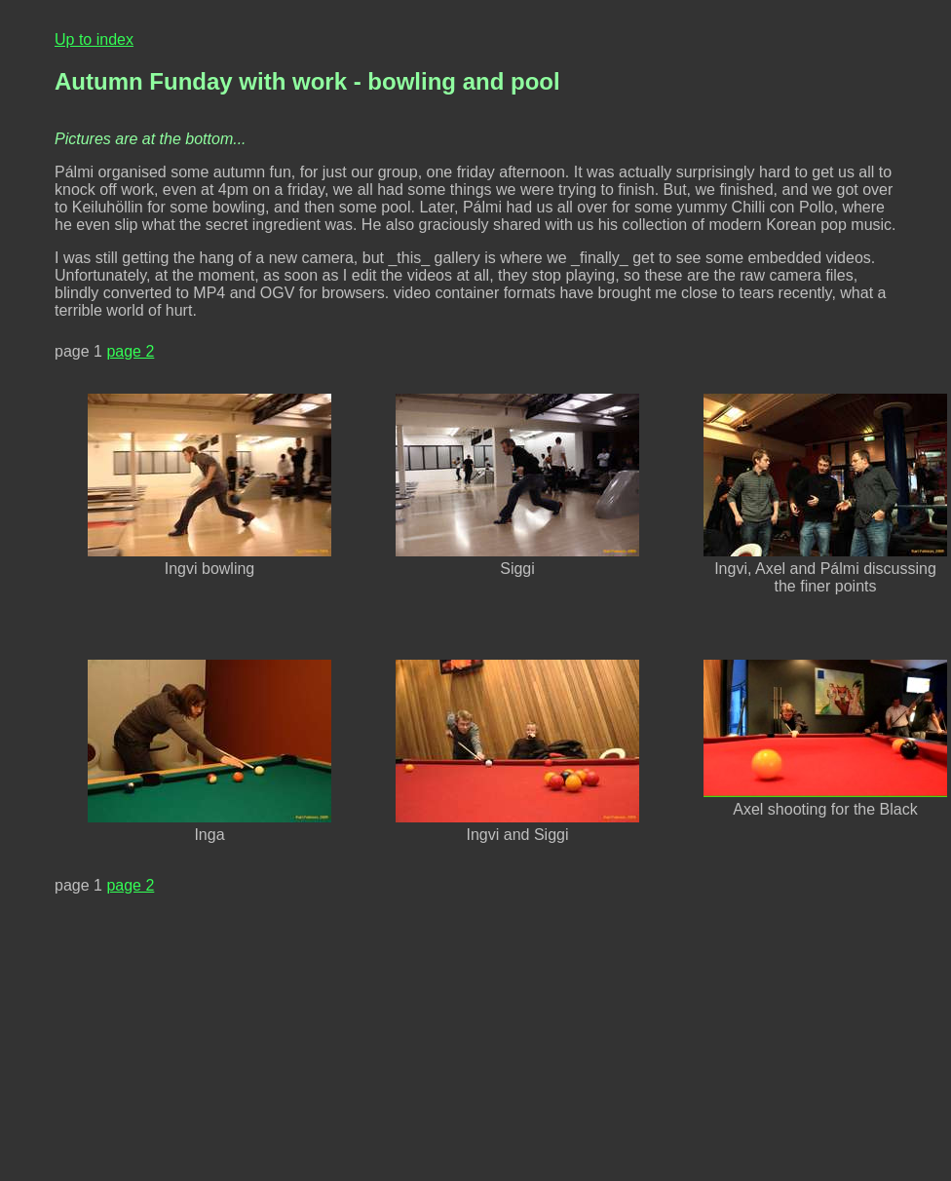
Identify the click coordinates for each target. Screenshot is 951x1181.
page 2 (130, 351)
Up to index (94, 39)
